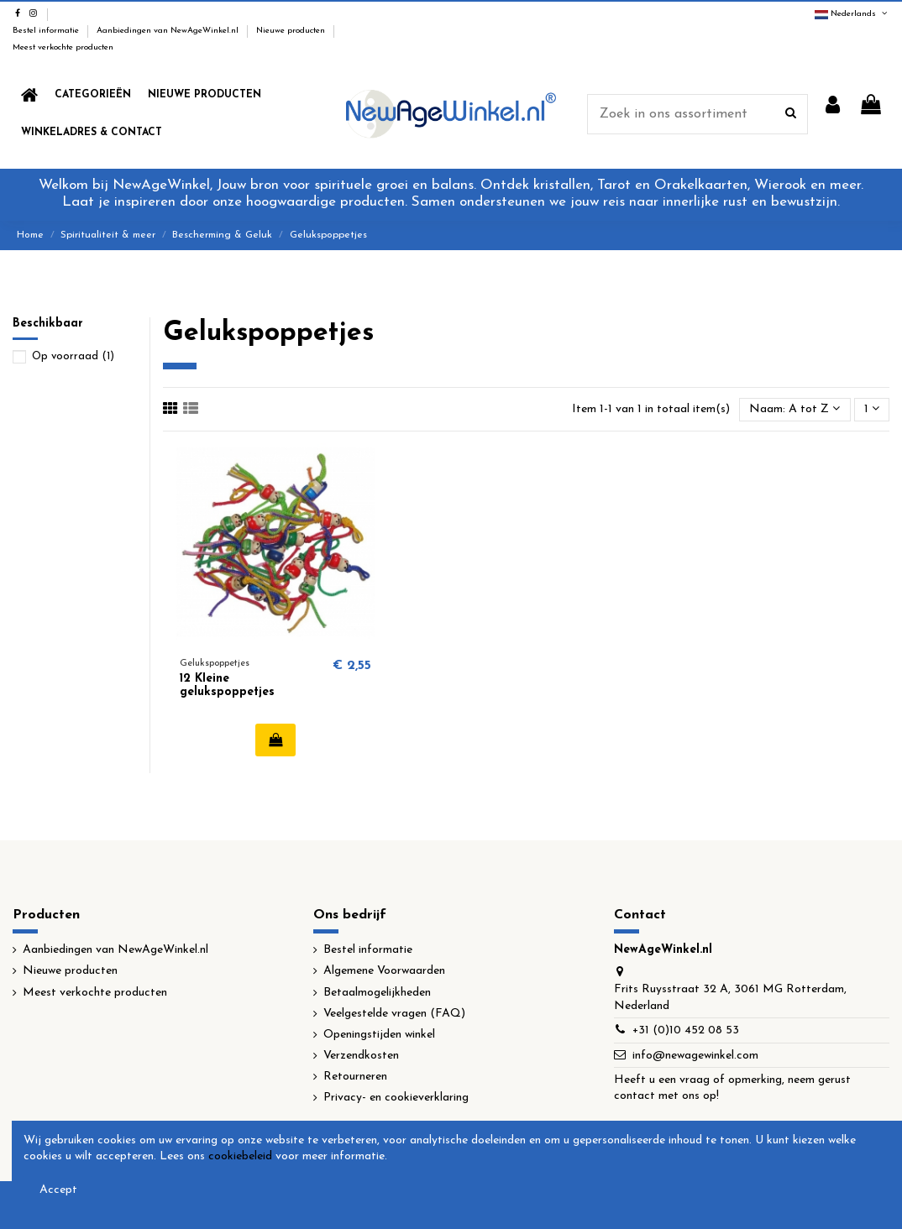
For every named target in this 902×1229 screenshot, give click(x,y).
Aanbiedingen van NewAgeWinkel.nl (169, 30)
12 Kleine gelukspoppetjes (227, 685)
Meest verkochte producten (63, 47)
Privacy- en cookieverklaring (396, 1097)
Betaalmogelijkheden (377, 992)
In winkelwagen (276, 739)
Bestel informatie (47, 30)
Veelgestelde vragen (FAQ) (394, 1013)
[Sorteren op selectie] (794, 410)
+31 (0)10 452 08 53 (685, 1030)
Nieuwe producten (292, 30)
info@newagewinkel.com (695, 1055)
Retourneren (355, 1076)
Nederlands (852, 13)
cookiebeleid (240, 1156)
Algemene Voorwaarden (384, 971)
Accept (58, 1190)
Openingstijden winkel (379, 1034)
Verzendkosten (361, 1055)
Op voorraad (73, 356)
